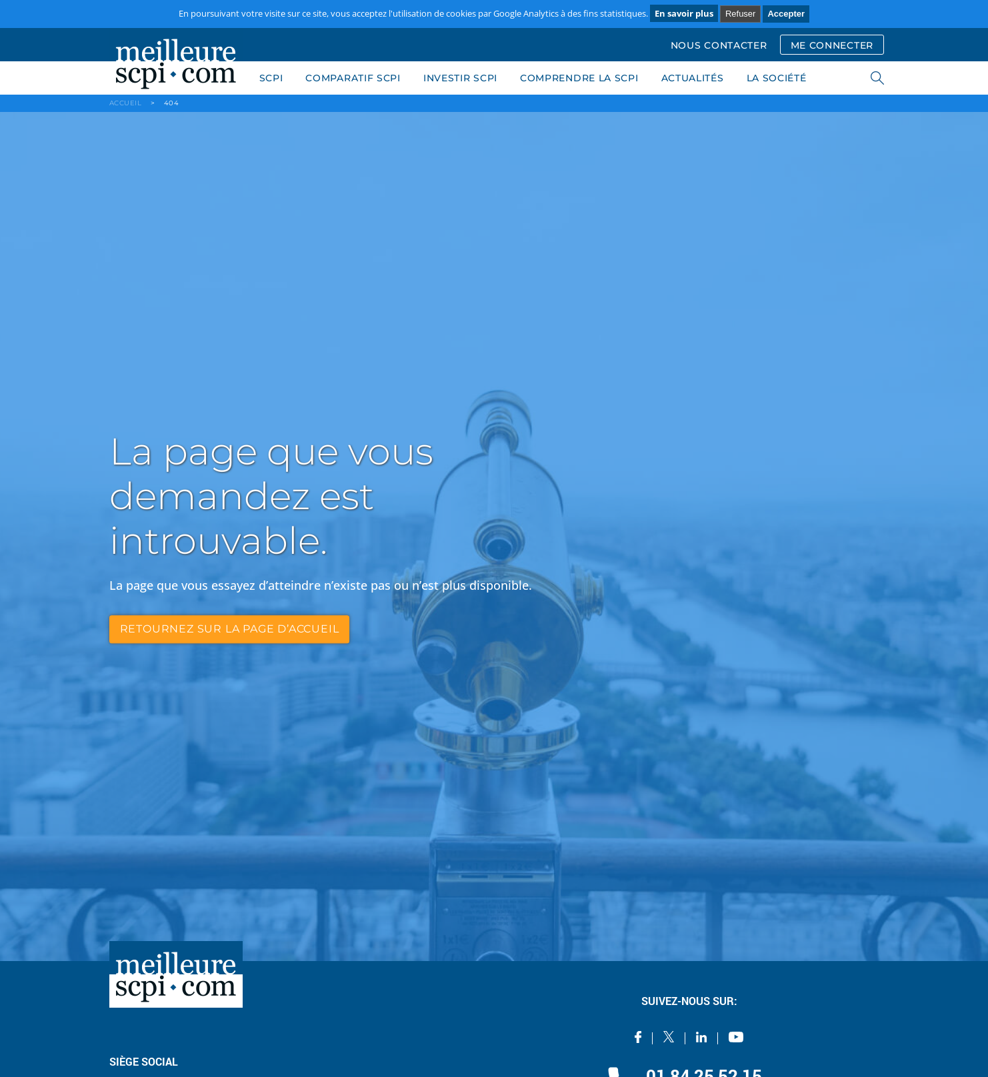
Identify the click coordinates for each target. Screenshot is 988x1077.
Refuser (740, 14)
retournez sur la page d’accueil (229, 628)
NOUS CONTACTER (719, 45)
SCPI (271, 78)
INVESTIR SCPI (460, 78)
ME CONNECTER (832, 45)
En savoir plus (684, 13)
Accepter (786, 14)
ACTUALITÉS (692, 78)
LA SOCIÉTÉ (777, 78)
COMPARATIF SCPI (353, 78)
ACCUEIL (125, 103)
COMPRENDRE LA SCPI (579, 78)
